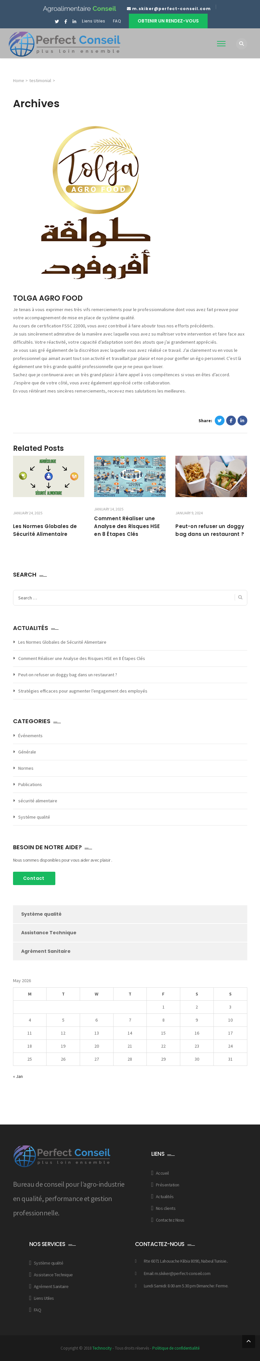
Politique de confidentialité (175, 1348)
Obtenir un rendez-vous (168, 21)
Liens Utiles (93, 21)
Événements (30, 735)
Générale (27, 752)
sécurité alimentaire (37, 801)
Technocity (102, 1348)
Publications (30, 784)
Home (18, 80)
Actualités (165, 1196)
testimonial (40, 80)
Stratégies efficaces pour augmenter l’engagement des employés (82, 691)
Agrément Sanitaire (46, 951)
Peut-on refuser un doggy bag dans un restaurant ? (67, 675)
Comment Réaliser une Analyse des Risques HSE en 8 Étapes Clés (127, 526)
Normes (26, 768)
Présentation (167, 1185)
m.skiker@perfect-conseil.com (171, 8)
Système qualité (41, 914)
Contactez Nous (170, 1220)
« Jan (18, 1076)
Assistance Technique (48, 932)
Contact (34, 878)
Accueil (162, 1173)
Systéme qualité (34, 817)
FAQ (117, 21)
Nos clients (166, 1208)
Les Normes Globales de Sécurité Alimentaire (62, 642)
